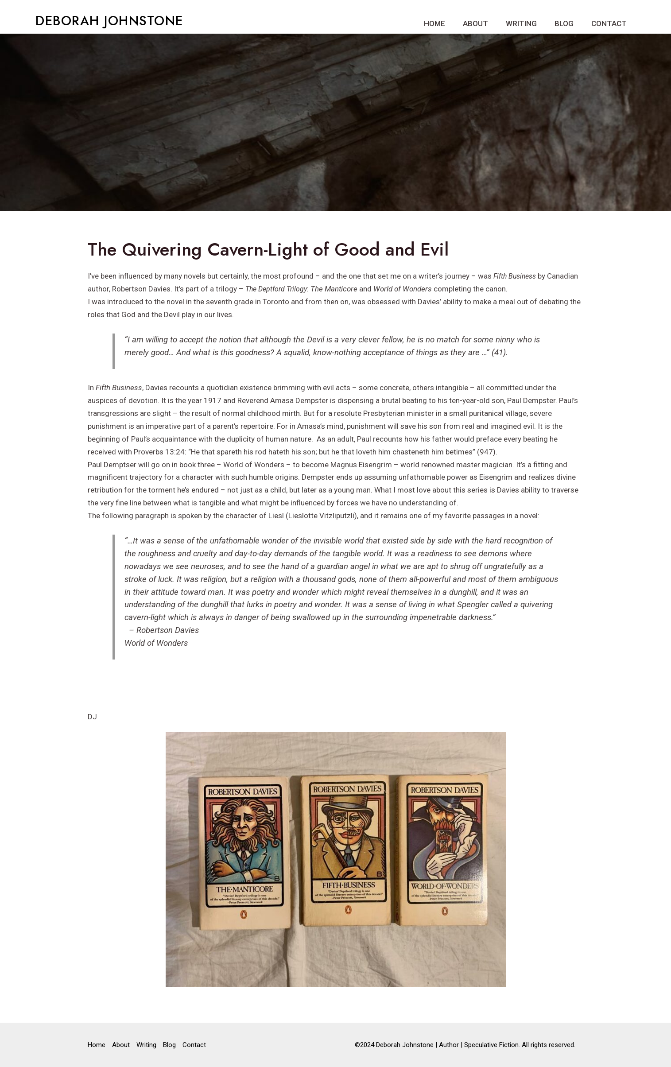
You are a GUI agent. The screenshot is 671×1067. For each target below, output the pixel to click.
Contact (609, 23)
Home (434, 23)
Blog (564, 23)
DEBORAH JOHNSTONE (109, 21)
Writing (521, 23)
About (475, 23)
